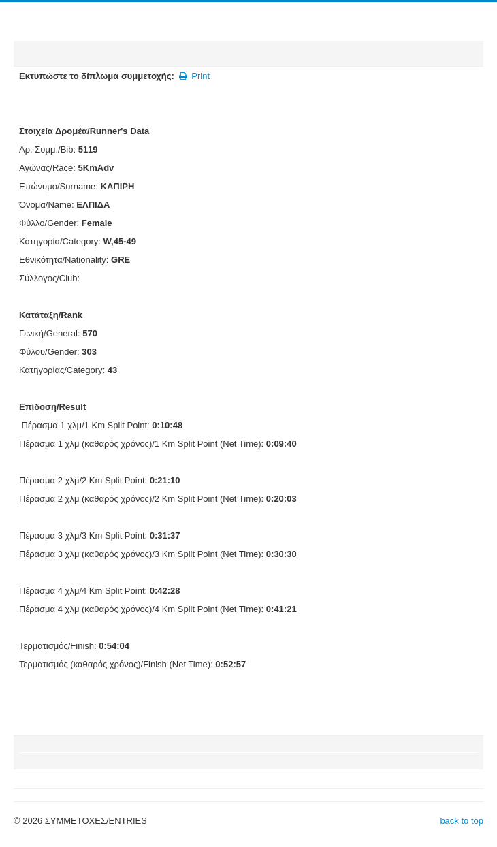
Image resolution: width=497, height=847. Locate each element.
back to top (461, 821)
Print (193, 76)
